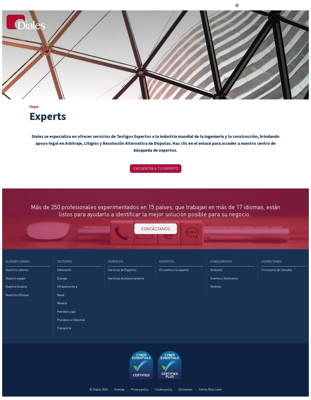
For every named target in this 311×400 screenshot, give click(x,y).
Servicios (208, 20)
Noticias (215, 287)
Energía (62, 279)
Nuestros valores (17, 271)
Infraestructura (67, 287)
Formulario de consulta (276, 271)
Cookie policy (163, 390)
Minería (62, 304)
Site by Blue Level (210, 390)
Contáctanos (289, 20)
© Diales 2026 (99, 390)
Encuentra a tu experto (174, 271)
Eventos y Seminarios (224, 279)
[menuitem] (133, 20)
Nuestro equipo (15, 279)
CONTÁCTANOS (155, 229)
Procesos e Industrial (71, 321)
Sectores (185, 20)
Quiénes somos (158, 20)
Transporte (64, 329)
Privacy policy (140, 390)
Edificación (64, 271)
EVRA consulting (264, 5)
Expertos (230, 20)
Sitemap (119, 390)
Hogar (133, 20)
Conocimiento (257, 20)
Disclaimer (185, 390)
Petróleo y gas (66, 312)
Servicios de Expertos (122, 271)
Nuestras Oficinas (17, 296)
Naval (60, 296)
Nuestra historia (16, 287)
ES (239, 5)
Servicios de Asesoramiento (126, 279)
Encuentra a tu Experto (155, 168)
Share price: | (210, 5)
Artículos (216, 271)
